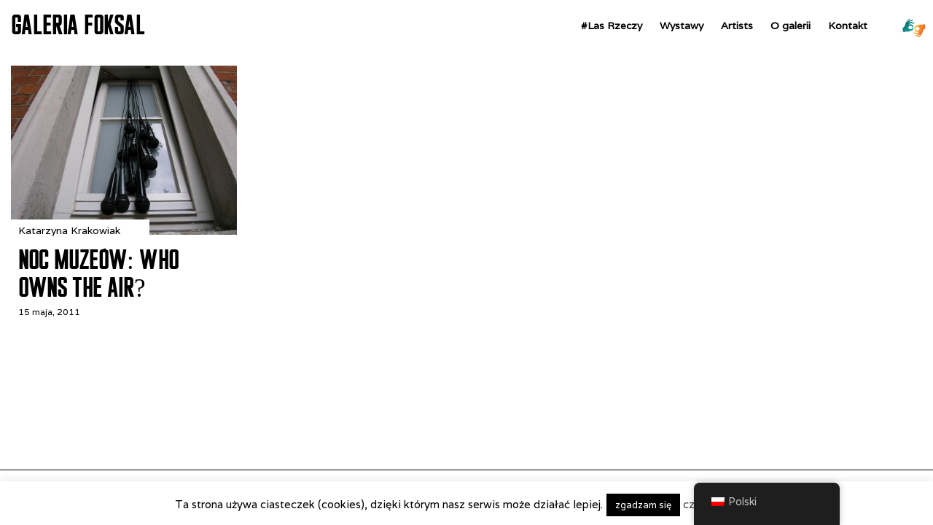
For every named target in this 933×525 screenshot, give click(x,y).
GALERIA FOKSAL (78, 24)
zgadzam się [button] (643, 505)
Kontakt (847, 25)
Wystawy (681, 25)
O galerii (790, 25)
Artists (737, 25)
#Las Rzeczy (611, 25)
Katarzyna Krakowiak (69, 230)
